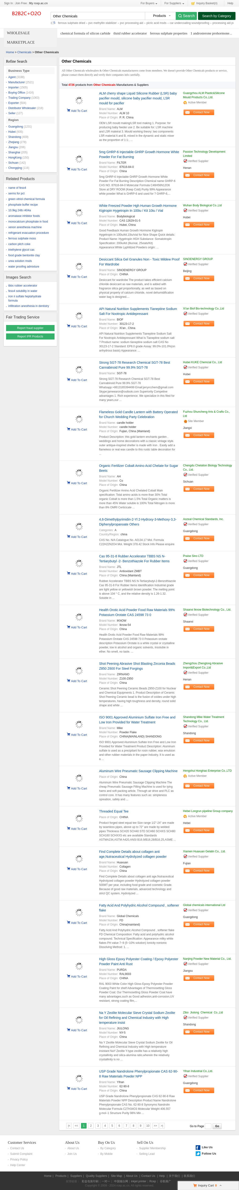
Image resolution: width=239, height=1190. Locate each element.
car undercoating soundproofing (189, 23)
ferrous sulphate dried (71, 23)
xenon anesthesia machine (25, 227)
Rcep (152, 1181)
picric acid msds (156, 23)
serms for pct (16, 193)
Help (230, 3)
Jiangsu (13, 147)
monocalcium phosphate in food (28, 221)
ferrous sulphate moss (22, 238)
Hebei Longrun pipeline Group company (208, 811)
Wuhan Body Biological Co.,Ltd (202, 205)
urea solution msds (20, 261)
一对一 (106, 1181)
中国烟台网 (121, 1181)
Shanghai (14, 152)
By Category (108, 1148)
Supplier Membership (152, 1148)
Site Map (116, 1176)
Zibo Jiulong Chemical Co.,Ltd (203, 1012)
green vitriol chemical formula (26, 199)
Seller (12, 113)
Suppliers (76, 1176)
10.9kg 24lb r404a (19, 210)
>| (162, 1125)
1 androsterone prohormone (210, 33)
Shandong (14, 137)
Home (10, 52)
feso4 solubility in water (22, 291)
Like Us (207, 1147)
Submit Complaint (21, 1154)
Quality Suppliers (96, 1176)
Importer (13, 87)
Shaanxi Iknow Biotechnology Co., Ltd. (207, 609)
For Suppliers (174, 3)
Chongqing (15, 168)
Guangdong (15, 126)
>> (155, 1125)
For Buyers (149, 3)
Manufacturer (16, 82)
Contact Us (17, 1148)
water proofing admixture (23, 266)
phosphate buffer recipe (23, 204)
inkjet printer (138, 1181)
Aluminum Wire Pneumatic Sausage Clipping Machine (138, 771)
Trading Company (19, 97)
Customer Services (22, 1143)
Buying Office (16, 92)
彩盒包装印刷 (90, 1181)
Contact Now (201, 112)
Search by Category (216, 16)
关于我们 (174, 1176)
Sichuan (13, 162)
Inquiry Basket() (204, 3)
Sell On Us (145, 1143)
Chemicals (24, 52)
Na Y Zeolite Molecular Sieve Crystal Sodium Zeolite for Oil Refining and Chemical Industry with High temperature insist (137, 1017)
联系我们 (189, 1176)
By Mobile (106, 1154)
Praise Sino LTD (193, 556)
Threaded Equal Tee (114, 811)
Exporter (13, 103)
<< (76, 1125)
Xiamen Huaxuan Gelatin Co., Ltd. (204, 851)
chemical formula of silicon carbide (85, 33)
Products (60, 1176)
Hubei (12, 131)
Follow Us (209, 1153)
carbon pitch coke (19, 244)
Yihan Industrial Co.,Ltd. (198, 1071)
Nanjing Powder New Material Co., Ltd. (207, 958)
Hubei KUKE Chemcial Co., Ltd (202, 362)
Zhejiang (13, 142)
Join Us (72, 1154)
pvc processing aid (131, 23)
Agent (12, 77)
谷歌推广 (165, 1181)
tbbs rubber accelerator (22, 285)
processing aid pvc (224, 23)
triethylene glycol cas (21, 249)
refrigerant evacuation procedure (28, 232)
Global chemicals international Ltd (204, 905)
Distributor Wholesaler (22, 108)
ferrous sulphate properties (169, 33)
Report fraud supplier (30, 328)
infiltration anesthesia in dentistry (28, 306)
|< (69, 1125)
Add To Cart (79, 110)
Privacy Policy (19, 1159)
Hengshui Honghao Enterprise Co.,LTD (207, 770)
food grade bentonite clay (24, 255)
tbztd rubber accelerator (130, 33)
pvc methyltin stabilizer (102, 23)
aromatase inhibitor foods (24, 216)
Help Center (17, 1165)
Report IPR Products (30, 336)
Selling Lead (146, 1154)
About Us (72, 1143)
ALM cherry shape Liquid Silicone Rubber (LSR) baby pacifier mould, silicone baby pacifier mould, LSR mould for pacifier (138, 98)
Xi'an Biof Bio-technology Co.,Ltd (203, 308)
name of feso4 (17, 187)
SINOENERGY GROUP (198, 259)
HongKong (15, 157)
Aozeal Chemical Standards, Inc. (203, 519)
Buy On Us (106, 1143)
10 (147, 1125)
